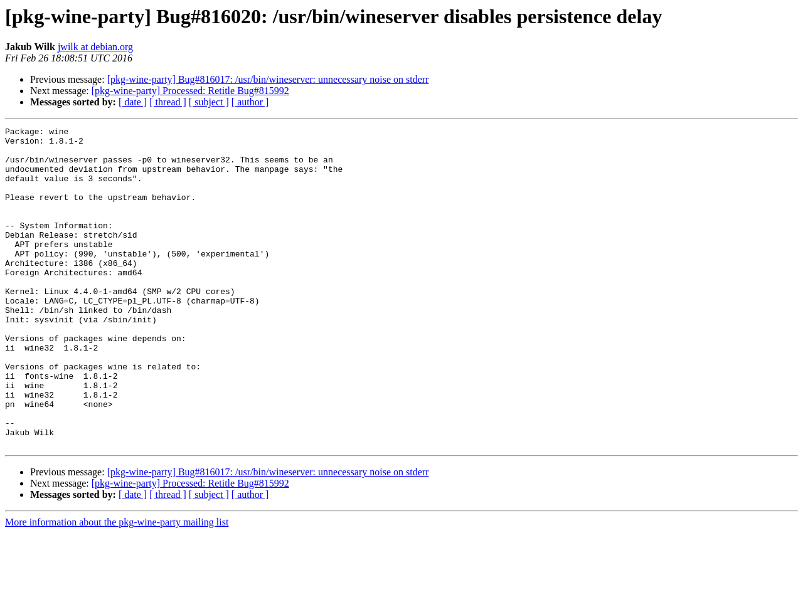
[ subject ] (209, 102)
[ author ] (250, 102)
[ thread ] (167, 102)
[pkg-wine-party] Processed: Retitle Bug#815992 (190, 90)
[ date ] (133, 102)
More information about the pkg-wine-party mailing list (116, 586)
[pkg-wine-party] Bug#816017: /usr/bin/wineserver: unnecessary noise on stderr (268, 79)
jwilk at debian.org (95, 46)
